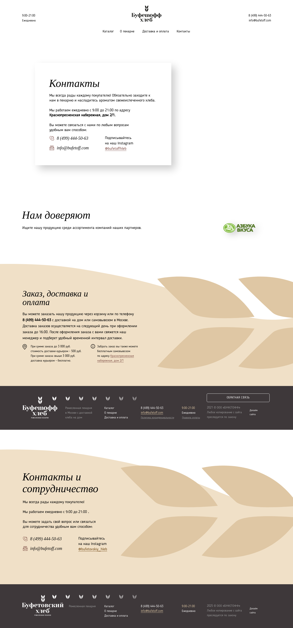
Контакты (183, 31)
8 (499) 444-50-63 (260, 15)
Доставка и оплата (155, 31)
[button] (238, 397)
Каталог (108, 31)
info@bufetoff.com (152, 412)
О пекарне (127, 31)
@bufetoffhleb (115, 149)
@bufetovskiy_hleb (92, 549)
